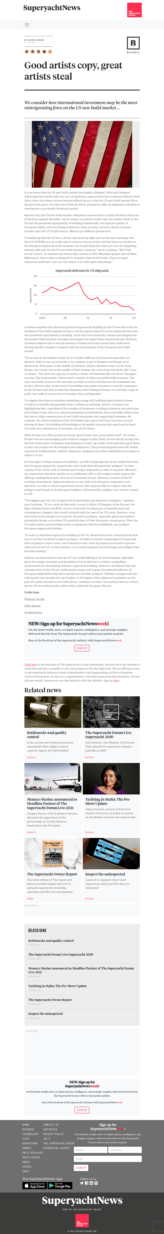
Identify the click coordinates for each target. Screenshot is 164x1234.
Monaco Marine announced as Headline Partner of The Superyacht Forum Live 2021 (52, 803)
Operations (30, 1143)
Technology (30, 1134)
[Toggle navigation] (27, 24)
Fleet (26, 1138)
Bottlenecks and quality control (46, 734)
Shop (25, 1171)
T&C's (47, 1138)
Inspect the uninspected (105, 874)
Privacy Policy (53, 1134)
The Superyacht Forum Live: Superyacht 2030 (108, 734)
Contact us (51, 1124)
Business (28, 1129)
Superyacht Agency (56, 1148)
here (116, 680)
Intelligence (31, 1157)
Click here (30, 664)
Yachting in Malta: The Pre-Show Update (108, 801)
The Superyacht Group (59, 1143)
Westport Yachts (34, 599)
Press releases (32, 1152)
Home (26, 1124)
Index (26, 1162)
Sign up (82, 648)
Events (27, 1166)
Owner (27, 1148)
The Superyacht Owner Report (52, 874)
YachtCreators (33, 612)
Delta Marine (32, 605)
